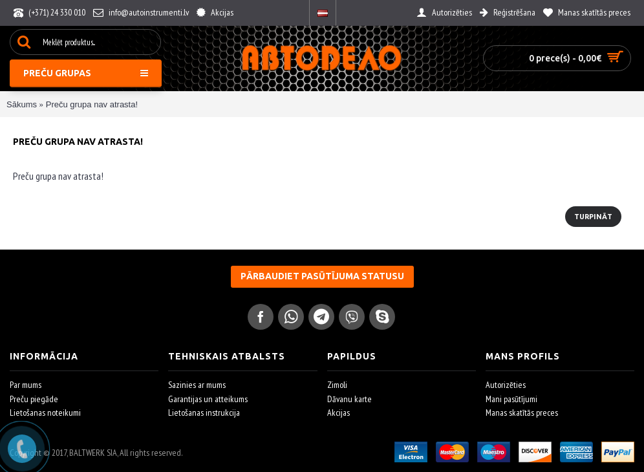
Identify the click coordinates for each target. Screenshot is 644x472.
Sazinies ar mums (197, 385)
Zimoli (337, 385)
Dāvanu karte (349, 399)
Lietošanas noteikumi (45, 412)
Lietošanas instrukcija (204, 412)
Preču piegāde (34, 399)
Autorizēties (506, 385)
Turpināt (593, 216)
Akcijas (338, 412)
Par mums (25, 385)
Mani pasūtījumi (511, 399)
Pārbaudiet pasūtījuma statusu (322, 276)
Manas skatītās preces (522, 412)
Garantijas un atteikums (208, 399)
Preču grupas (85, 73)
